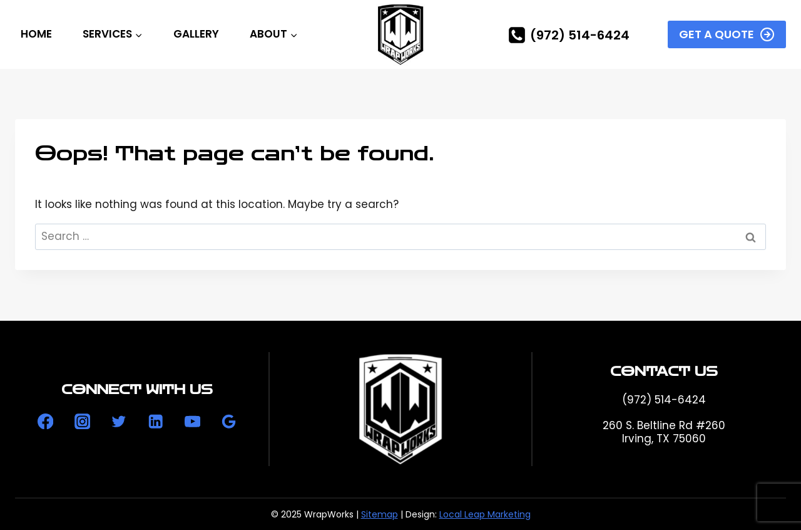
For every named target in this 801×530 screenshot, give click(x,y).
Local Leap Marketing (485, 514)
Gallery (196, 33)
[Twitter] (119, 421)
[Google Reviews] (229, 421)
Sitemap (379, 514)
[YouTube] (192, 421)
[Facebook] (45, 421)
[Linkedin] (155, 421)
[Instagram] (82, 421)
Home (36, 33)
